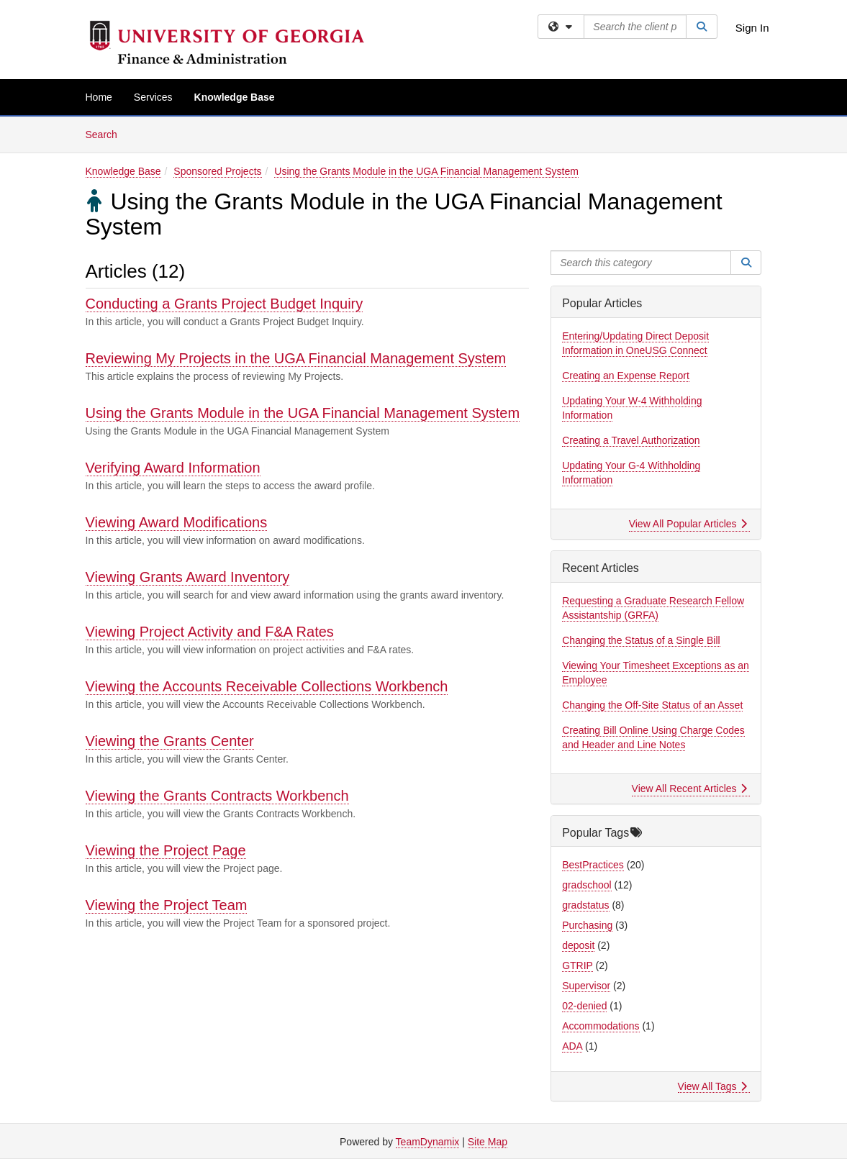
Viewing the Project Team (167, 905)
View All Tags (713, 1086)
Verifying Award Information (173, 468)
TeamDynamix (428, 1141)
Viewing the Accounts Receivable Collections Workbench (267, 686)
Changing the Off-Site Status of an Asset (652, 705)
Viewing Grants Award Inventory (188, 577)
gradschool (587, 885)
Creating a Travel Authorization (630, 440)
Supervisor (586, 985)
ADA (572, 1046)
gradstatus (585, 905)
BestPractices (593, 865)
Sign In (752, 28)
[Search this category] (641, 262)
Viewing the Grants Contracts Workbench (217, 796)
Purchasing (587, 925)
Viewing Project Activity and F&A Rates (210, 632)
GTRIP (577, 965)
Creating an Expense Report (625, 375)
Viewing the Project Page (166, 850)
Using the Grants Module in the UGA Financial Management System (426, 171)
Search (107, 133)
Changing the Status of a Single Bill (641, 640)
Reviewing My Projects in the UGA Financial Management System (296, 358)
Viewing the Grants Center (170, 741)
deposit (578, 945)
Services (153, 97)
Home (99, 97)
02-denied (584, 1006)
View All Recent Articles (690, 788)
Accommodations (600, 1026)
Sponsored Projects (217, 171)
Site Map (487, 1141)
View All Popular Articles (688, 523)
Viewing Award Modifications (177, 522)
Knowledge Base (234, 97)
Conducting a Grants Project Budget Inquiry (224, 304)
